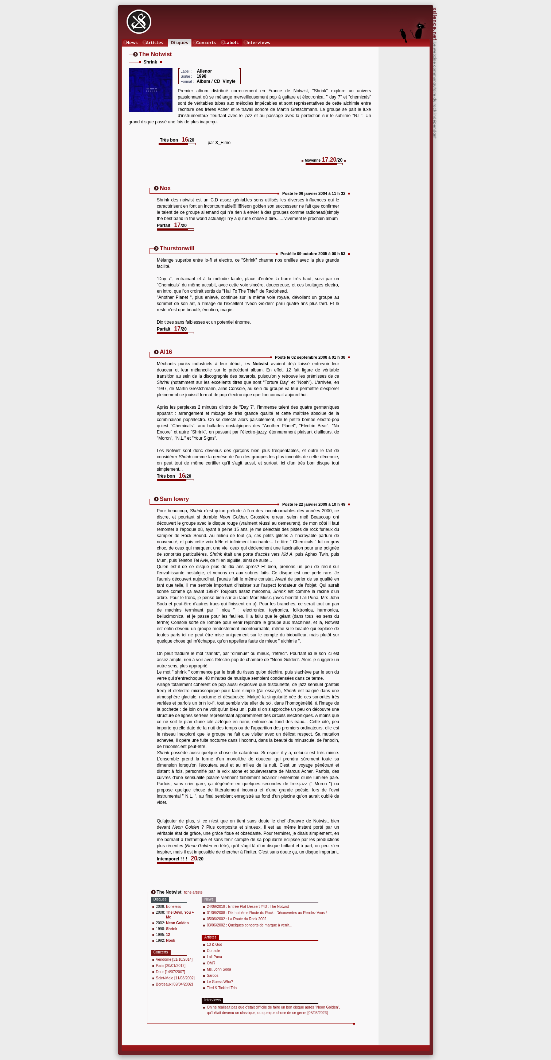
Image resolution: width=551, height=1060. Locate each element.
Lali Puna (214, 957)
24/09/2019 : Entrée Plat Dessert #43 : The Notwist (248, 907)
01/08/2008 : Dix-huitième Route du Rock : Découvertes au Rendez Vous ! (267, 913)
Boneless (173, 907)
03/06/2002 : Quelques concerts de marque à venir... (249, 925)
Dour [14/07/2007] (170, 972)
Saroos (212, 976)
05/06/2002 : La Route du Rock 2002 (236, 919)
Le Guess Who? (220, 982)
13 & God (214, 945)
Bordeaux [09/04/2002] (174, 984)
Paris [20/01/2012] (171, 966)
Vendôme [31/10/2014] (174, 959)
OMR (211, 963)
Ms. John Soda (219, 969)
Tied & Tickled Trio (222, 988)
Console (213, 951)
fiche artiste (193, 892)
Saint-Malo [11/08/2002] (175, 978)
